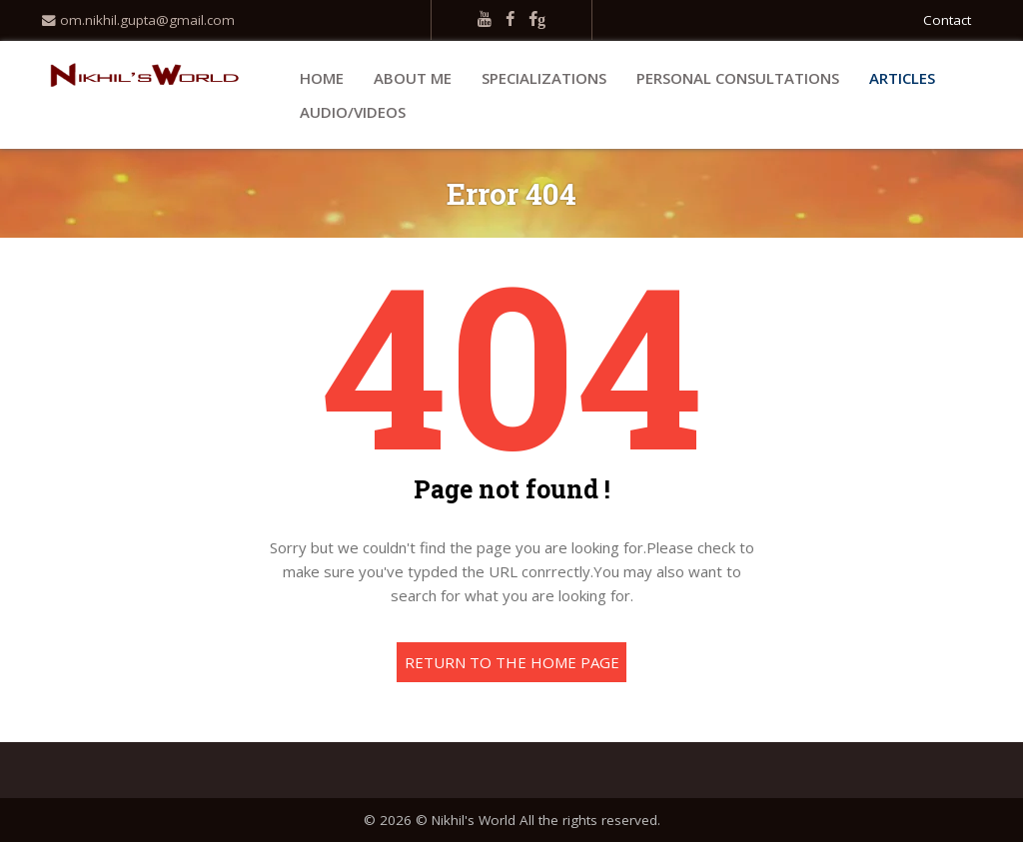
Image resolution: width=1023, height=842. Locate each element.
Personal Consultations (737, 78)
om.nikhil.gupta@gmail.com (138, 20)
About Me (413, 78)
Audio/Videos (353, 112)
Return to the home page (512, 662)
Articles (902, 78)
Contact (947, 20)
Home (322, 78)
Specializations (544, 78)
